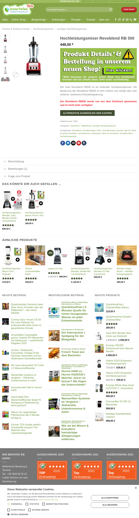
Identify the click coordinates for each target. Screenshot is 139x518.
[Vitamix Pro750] (58, 255)
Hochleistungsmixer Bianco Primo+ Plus (34, 214)
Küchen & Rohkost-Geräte (16, 29)
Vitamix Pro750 (55, 269)
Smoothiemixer (84, 133)
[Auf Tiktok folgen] (123, 19)
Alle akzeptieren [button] (110, 498)
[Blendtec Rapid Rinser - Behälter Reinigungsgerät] (127, 255)
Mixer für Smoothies (110, 133)
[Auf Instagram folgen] (119, 19)
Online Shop (19, 19)
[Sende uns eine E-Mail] (127, 19)
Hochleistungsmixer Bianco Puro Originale (11, 271)
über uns (104, 19)
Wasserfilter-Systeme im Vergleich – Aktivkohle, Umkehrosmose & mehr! (23, 378)
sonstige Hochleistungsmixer (72, 29)
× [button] (136, 488)
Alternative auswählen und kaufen (87, 113)
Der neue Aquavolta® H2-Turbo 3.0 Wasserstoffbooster (27, 366)
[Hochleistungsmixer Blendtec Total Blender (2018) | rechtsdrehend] (12, 199)
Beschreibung (13, 162)
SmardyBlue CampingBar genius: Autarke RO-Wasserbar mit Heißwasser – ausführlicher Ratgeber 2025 (27, 339)
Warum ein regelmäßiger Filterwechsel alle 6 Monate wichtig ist (25, 415)
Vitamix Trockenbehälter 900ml (32, 271)
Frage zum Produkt (16, 176)
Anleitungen (59, 19)
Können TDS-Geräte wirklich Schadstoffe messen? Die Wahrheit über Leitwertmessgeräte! (26, 428)
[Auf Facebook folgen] (115, 19)
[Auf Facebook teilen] (62, 143)
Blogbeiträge (39, 19)
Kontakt (90, 19)
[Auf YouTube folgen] (135, 19)
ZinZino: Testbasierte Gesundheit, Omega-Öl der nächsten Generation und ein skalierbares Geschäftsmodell (26, 354)
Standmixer (96, 133)
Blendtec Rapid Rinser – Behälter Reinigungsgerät (125, 271)
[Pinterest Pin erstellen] (78, 143)
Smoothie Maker (89, 130)
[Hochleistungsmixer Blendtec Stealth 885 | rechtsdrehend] (81, 255)
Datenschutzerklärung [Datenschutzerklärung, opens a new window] (48, 499)
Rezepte (77, 19)
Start (5, 19)
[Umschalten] (5, 162)
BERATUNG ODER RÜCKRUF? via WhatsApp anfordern (109, 1)
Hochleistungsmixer (43, 29)
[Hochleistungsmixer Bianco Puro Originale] (12, 255)
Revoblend (76, 130)
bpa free (120, 130)
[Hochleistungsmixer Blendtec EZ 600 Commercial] (104, 255)
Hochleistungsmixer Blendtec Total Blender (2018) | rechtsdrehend (11, 216)
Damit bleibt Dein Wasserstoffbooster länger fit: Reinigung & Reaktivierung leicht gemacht (26, 401)
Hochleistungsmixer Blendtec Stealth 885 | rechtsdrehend (80, 271)
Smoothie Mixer (126, 133)
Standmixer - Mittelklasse (80, 126)
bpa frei (127, 130)
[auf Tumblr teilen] (84, 143)
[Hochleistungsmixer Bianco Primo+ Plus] (35, 199)
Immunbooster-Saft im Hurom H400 (26, 388)
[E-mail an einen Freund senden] (73, 143)
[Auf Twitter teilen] (68, 143)
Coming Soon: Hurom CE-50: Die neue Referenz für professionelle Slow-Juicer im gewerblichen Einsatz (26, 323)
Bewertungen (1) (14, 169)
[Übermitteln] (110, 9)
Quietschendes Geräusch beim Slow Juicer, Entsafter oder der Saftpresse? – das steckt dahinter (27, 308)
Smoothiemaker (109, 130)
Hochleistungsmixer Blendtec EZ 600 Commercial (103, 271)
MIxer (99, 130)
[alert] (69, 501)
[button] (47, 514)
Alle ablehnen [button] (109, 505)
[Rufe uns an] (131, 19)
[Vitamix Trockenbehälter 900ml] (35, 255)
